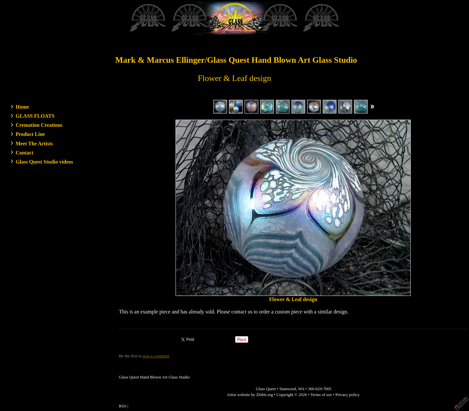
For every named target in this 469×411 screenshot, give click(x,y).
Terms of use (321, 394)
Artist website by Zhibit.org (250, 394)
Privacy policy (347, 394)
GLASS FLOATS (35, 116)
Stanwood (287, 389)
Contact (24, 152)
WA (301, 389)
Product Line (30, 134)
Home (22, 107)
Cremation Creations (39, 125)
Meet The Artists (34, 143)
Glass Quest (266, 389)
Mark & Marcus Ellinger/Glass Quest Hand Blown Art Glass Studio (236, 60)
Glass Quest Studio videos (44, 162)
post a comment (156, 356)
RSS (122, 406)
